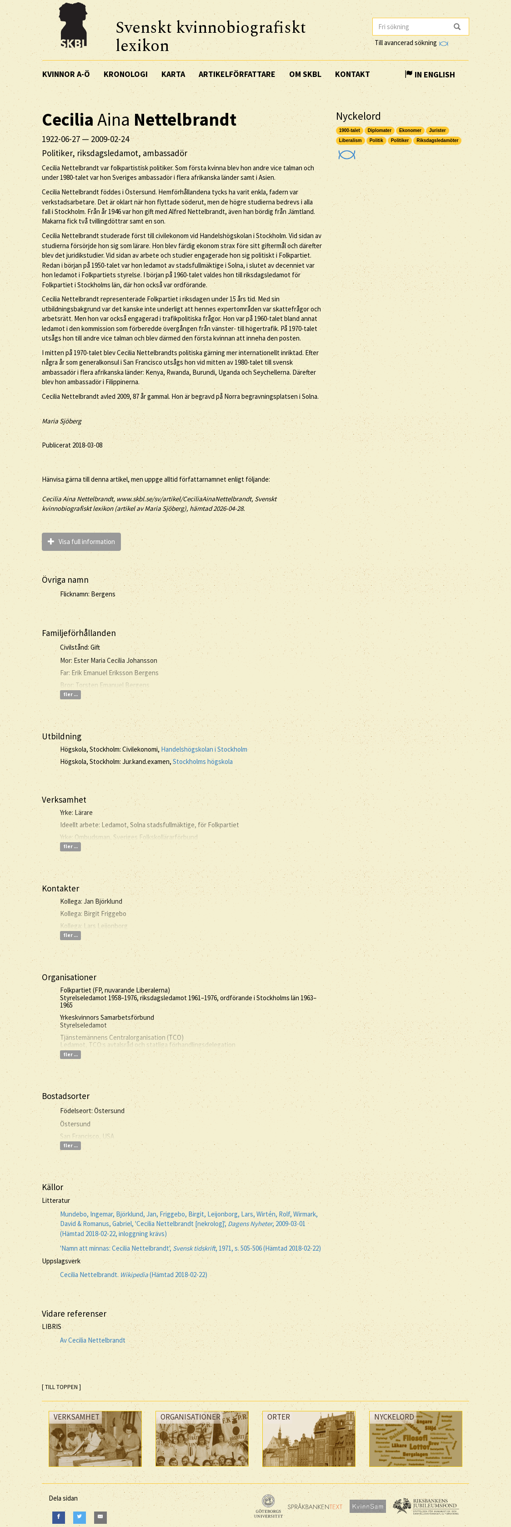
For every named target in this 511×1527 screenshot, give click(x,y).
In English (430, 74)
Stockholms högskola (203, 761)
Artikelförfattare (237, 74)
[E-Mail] (100, 1518)
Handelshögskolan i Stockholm (204, 749)
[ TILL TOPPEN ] (61, 1387)
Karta (173, 74)
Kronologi (126, 74)
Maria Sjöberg (61, 421)
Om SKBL (305, 74)
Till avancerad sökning (411, 42)
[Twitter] (79, 1518)
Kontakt (352, 74)
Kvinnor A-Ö (66, 74)
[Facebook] (58, 1518)
